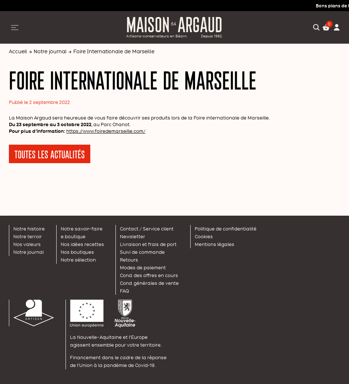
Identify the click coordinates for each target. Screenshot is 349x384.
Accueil (18, 51)
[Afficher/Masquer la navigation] (15, 27)
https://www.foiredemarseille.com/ (105, 131)
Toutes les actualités (49, 154)
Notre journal (50, 51)
